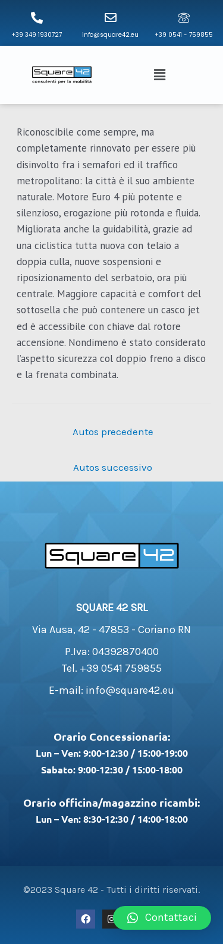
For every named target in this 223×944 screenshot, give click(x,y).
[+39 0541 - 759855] (184, 18)
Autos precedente (113, 432)
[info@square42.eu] (111, 18)
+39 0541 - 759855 (184, 34)
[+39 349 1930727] (37, 18)
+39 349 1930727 (36, 34)
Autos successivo (112, 467)
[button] (161, 75)
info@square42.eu (110, 34)
